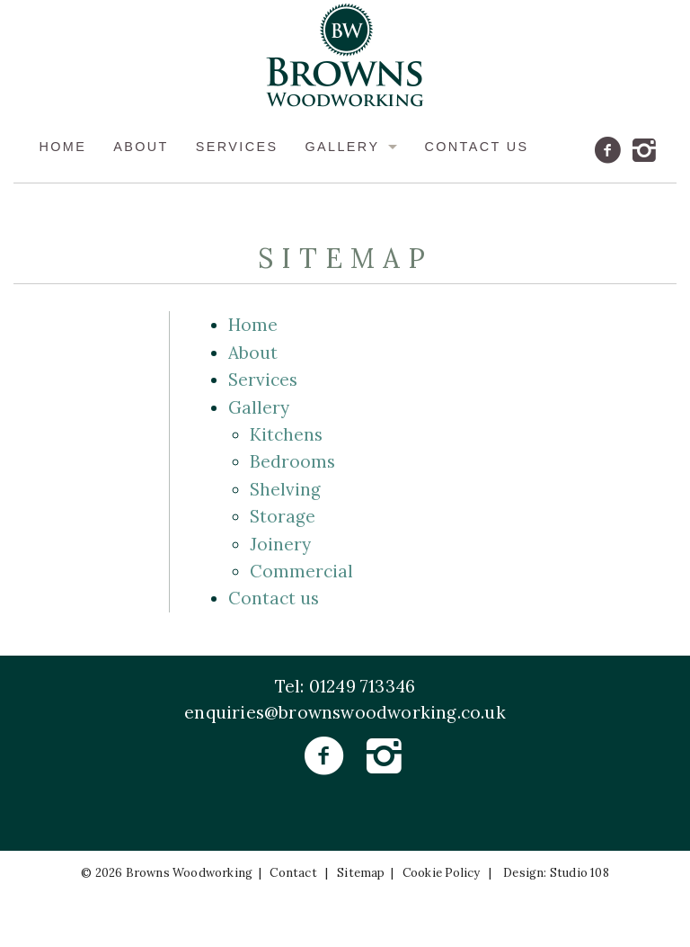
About (141, 147)
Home (62, 147)
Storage (282, 516)
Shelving (285, 489)
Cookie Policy (441, 873)
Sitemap (361, 873)
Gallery (342, 147)
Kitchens (286, 434)
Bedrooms (292, 462)
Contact (293, 873)
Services (237, 147)
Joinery (280, 544)
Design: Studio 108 (556, 873)
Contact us (476, 147)
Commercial (301, 571)
